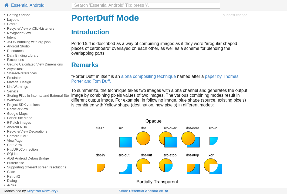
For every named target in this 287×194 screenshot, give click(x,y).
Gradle (12, 24)
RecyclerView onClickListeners (30, 28)
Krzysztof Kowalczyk (42, 191)
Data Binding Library (22, 55)
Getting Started (18, 15)
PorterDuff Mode (19, 118)
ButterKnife (15, 163)
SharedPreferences (22, 73)
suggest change (235, 15)
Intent (11, 37)
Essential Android (24, 5)
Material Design (19, 82)
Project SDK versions (23, 105)
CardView (14, 145)
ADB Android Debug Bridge (28, 158)
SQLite (12, 154)
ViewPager (15, 140)
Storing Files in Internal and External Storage (41, 95)
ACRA (12, 185)
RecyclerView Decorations (27, 131)
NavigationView (19, 33)
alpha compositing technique (148, 76)
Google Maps (17, 114)
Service (13, 91)
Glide (11, 172)
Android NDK (17, 127)
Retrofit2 (13, 176)
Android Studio (18, 46)
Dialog (12, 181)
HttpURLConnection (22, 149)
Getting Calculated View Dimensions (35, 64)
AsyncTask (15, 69)
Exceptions (15, 60)
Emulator (14, 78)
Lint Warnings (17, 87)
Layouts (13, 20)
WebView (14, 100)
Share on (143, 191)
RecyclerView (17, 109)
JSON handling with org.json (28, 42)
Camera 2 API (18, 136)
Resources (15, 51)
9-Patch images (19, 122)
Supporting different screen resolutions (36, 167)
